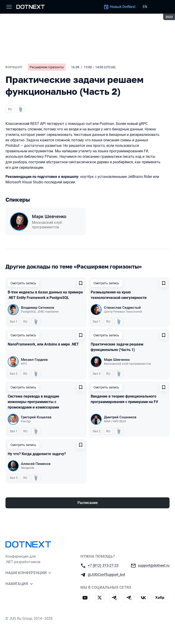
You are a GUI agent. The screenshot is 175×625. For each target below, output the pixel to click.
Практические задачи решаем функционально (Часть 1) (117, 347)
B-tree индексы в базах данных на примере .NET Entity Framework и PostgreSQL (45, 295)
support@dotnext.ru (154, 565)
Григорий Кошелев (36, 417)
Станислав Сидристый (122, 307)
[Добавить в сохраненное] (80, 283)
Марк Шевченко (49, 216)
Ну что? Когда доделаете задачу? (37, 454)
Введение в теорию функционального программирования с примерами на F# (124, 399)
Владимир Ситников (37, 307)
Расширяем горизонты (47, 67)
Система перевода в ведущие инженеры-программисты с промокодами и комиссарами (33, 401)
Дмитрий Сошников (120, 417)
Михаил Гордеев (34, 359)
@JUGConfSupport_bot (106, 574)
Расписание (87, 503)
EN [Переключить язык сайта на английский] (145, 7)
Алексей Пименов (36, 464)
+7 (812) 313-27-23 (103, 565)
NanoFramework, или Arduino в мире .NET (43, 344)
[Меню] (9, 6)
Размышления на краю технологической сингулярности (119, 295)
